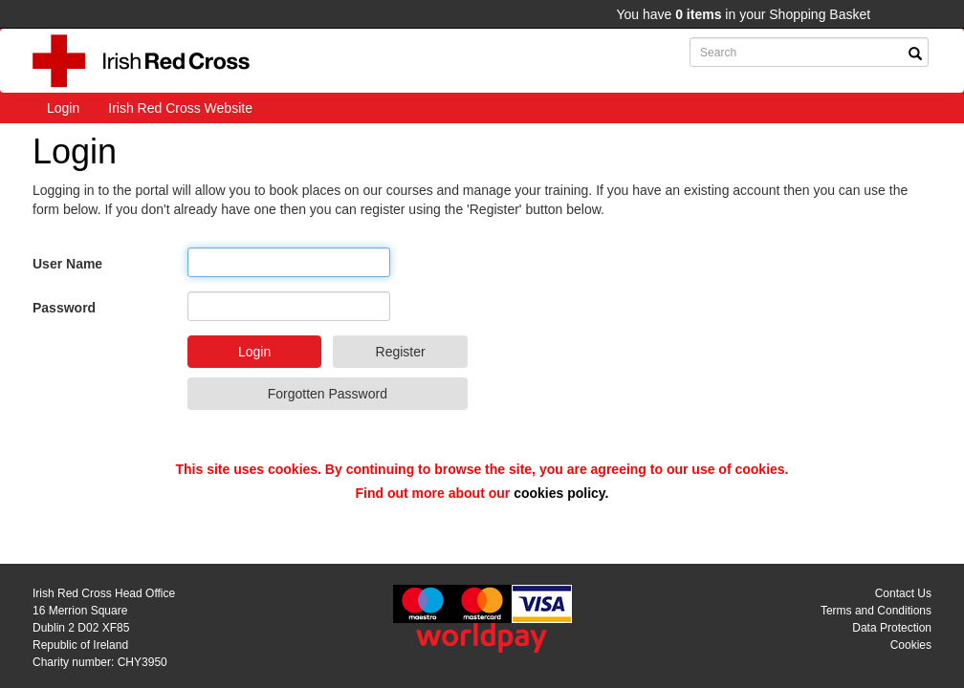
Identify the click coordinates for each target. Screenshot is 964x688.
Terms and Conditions (876, 610)
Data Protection (891, 627)
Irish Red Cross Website (180, 108)
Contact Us (903, 593)
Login (63, 108)
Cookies (910, 645)
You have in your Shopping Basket (743, 14)
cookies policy (559, 493)
